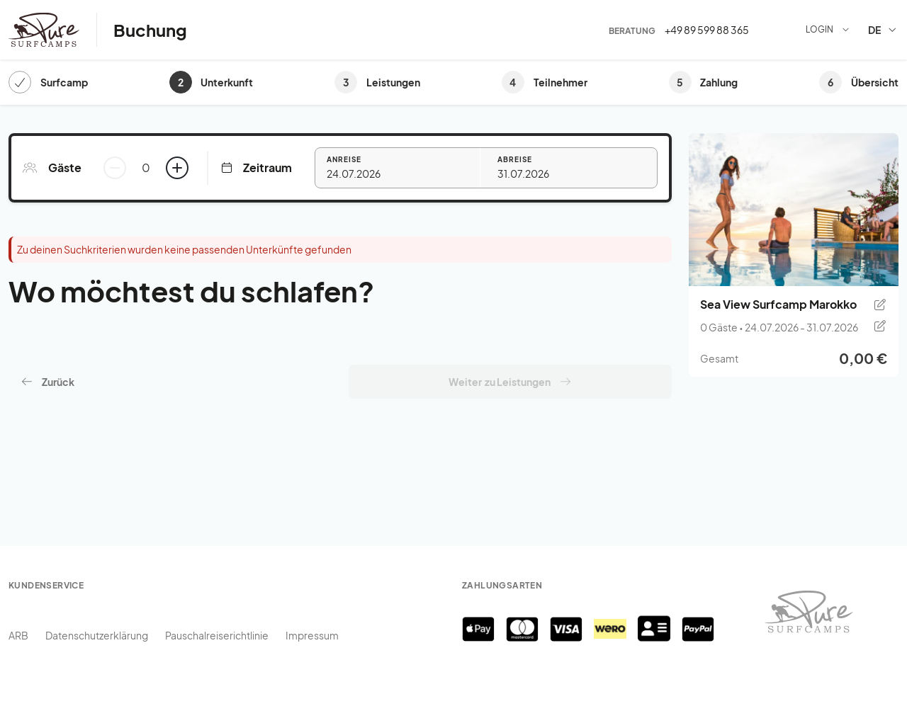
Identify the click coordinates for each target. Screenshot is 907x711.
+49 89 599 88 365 (707, 29)
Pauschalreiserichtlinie (217, 635)
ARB (18, 635)
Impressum (312, 635)
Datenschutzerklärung (96, 635)
